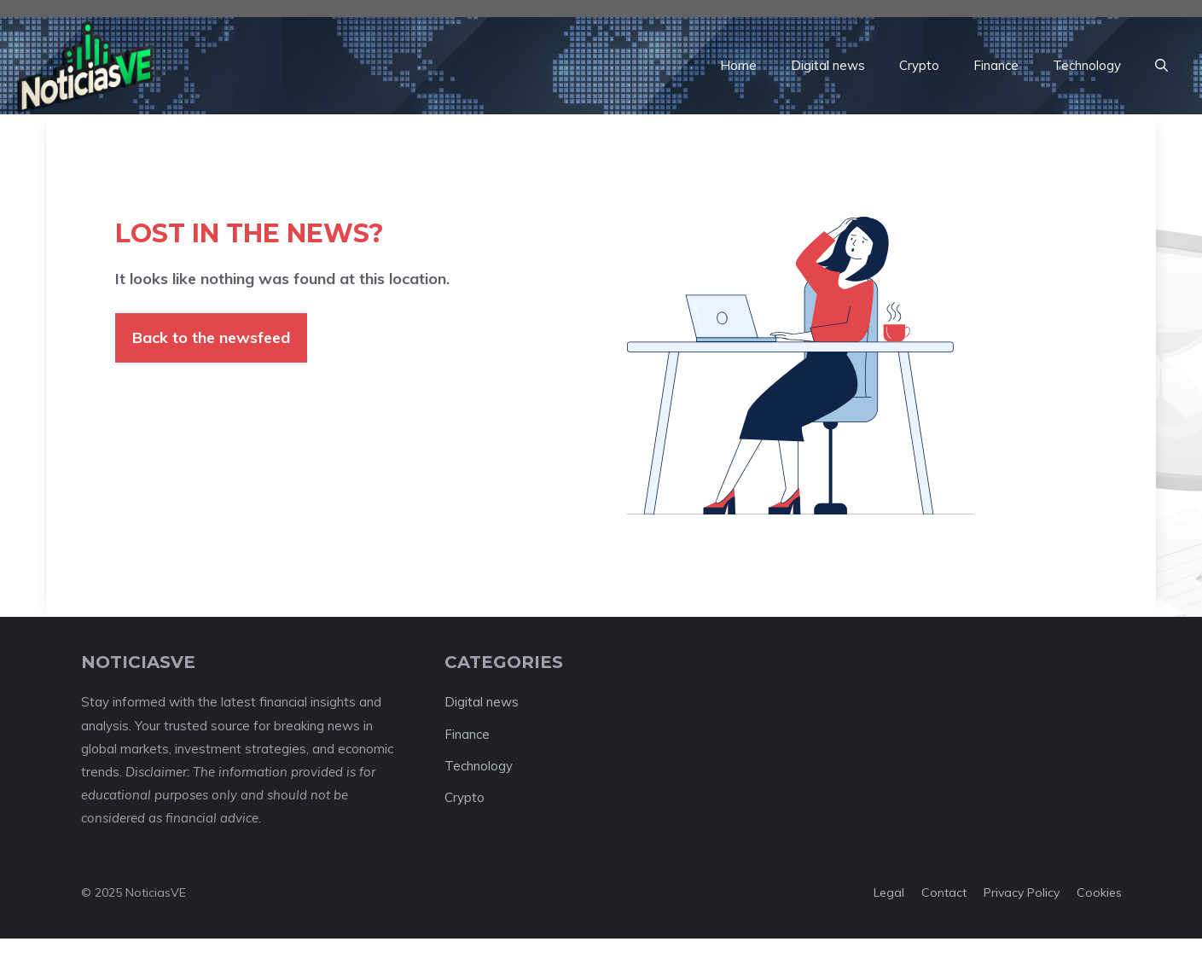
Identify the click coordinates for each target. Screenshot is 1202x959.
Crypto (919, 65)
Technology (1087, 65)
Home (738, 65)
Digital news (828, 65)
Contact (944, 892)
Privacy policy (1022, 892)
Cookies (1099, 892)
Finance (996, 65)
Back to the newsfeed (211, 337)
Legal (889, 892)
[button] (1161, 66)
